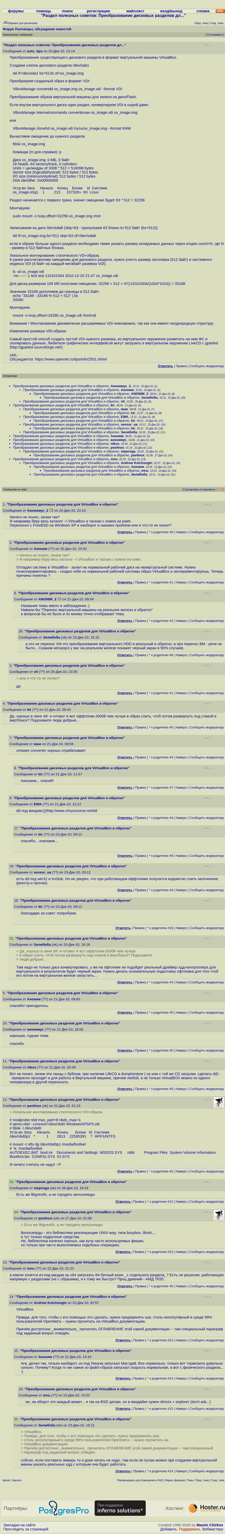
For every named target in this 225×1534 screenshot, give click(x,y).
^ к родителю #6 (161, 655)
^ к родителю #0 (161, 532)
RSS (220, 489)
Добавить (168, 1529)
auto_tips (34, 51)
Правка (181, 366)
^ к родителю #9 (161, 856)
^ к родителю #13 (160, 1340)
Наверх (181, 532)
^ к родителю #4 (161, 757)
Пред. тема (202, 1480)
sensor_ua (129, 424)
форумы (16, 11)
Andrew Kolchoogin (136, 463)
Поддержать (189, 1529)
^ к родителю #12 (160, 1201)
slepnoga (128, 451)
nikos (115, 444)
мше (124, 409)
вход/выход (171, 11)
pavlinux (117, 447)
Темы (190, 1480)
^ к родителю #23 (160, 1252)
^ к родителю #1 (161, 582)
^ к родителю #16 (160, 928)
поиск (67, 11)
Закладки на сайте (19, 1525)
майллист (135, 11)
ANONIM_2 (139, 394)
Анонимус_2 (121, 386)
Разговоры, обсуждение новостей (43, 29)
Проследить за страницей (25, 1529)
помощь (43, 11)
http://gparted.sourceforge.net (35, 347)
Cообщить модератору (206, 366)
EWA (125, 417)
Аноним (127, 390)
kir (113, 405)
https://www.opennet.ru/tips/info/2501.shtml (71, 359)
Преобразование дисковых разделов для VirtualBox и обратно (61, 386)
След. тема (217, 1480)
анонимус (119, 440)
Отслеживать (214, 34)
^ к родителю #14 (160, 1378)
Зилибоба (149, 397)
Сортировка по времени (199, 489)
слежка (202, 11)
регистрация (98, 11)
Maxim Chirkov (210, 1525)
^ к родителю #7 (161, 787)
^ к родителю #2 (161, 621)
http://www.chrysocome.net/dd (72, 811)
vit (123, 401)
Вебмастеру (212, 1529)
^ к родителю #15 (160, 1409)
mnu (114, 459)
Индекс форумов (175, 1480)
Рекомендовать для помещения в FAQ (140, 1480)
